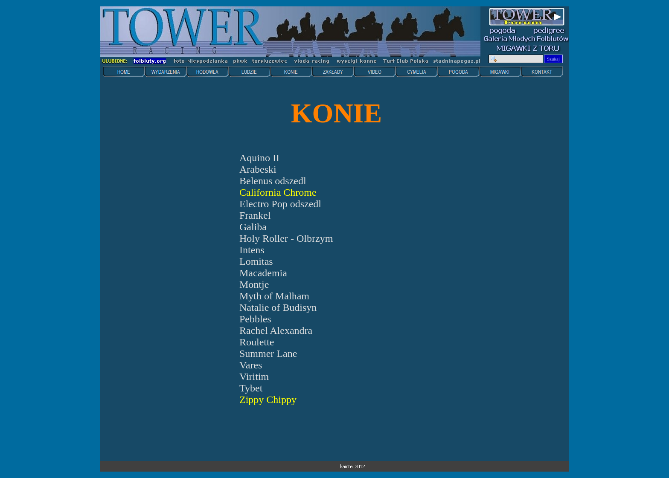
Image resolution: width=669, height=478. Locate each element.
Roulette (256, 342)
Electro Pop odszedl (280, 203)
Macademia (263, 272)
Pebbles (255, 318)
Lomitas (256, 261)
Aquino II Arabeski (259, 163)
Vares (250, 365)
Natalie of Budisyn (278, 307)
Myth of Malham (274, 295)
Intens (252, 249)
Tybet (250, 388)
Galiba (253, 226)
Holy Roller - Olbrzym (286, 238)
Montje (254, 284)
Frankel (255, 215)
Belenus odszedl (272, 180)
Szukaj (553, 58)
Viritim (254, 376)
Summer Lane (268, 353)
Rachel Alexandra (275, 330)
